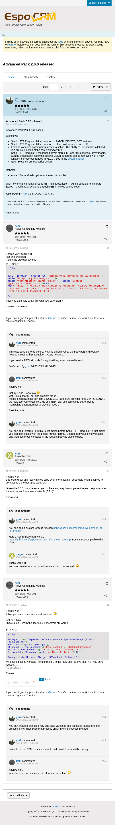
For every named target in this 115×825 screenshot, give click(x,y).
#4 (108, 605)
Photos (51, 77)
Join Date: (20, 109)
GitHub (92, 201)
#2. (104, 342)
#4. (104, 717)
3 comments (22, 334)
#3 (108, 471)
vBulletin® (57, 806)
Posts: (18, 112)
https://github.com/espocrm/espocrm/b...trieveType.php (40, 539)
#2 (108, 248)
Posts (10, 77)
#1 (108, 120)
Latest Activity (30, 77)
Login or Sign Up (99, 3)
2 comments (22, 510)
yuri (24, 193)
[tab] (10, 77)
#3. (104, 519)
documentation (76, 158)
